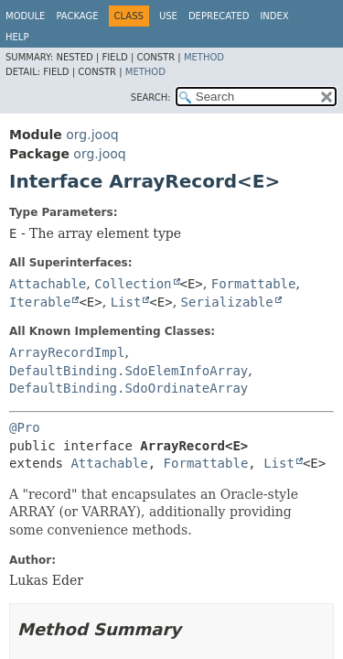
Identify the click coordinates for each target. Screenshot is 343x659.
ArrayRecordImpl (66, 352)
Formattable (253, 283)
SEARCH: (151, 97)
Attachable (47, 283)
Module (25, 16)
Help (16, 37)
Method (204, 57)
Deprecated (219, 16)
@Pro (24, 427)
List (126, 302)
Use (168, 16)
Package (77, 16)
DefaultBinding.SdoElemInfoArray (128, 370)
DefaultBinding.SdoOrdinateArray (128, 388)
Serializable (227, 302)
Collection (132, 283)
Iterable (39, 302)
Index (274, 16)
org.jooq (92, 134)
